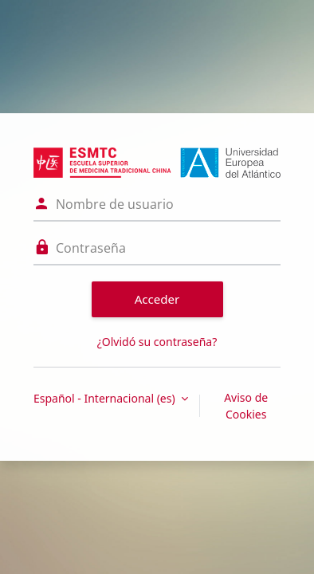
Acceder (157, 299)
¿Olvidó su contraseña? (157, 341)
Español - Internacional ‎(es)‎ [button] (105, 398)
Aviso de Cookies (246, 406)
